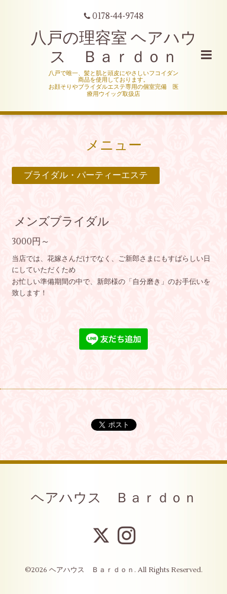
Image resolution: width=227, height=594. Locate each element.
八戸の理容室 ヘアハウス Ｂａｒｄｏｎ (114, 47)
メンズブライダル (61, 221)
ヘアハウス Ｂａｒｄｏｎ (114, 498)
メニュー (114, 145)
